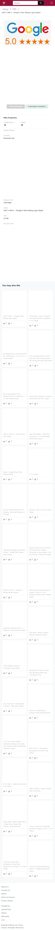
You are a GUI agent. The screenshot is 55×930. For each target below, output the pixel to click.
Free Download (15, 106)
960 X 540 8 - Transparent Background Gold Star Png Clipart (32, 750)
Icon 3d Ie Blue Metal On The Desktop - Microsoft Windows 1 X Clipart (14, 512)
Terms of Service (8, 897)
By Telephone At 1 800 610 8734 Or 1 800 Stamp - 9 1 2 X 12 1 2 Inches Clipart (14, 356)
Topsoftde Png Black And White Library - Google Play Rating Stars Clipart (20, 552)
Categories (5, 906)
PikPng (5, 9)
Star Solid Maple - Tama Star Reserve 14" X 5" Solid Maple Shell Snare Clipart (39, 437)
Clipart (3, 913)
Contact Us (5, 890)
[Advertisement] (27, 76)
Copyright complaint (37, 106)
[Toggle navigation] (51, 3)
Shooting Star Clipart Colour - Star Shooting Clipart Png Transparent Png (33, 672)
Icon (3, 920)
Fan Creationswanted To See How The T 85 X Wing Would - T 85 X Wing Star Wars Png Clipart (40, 358)
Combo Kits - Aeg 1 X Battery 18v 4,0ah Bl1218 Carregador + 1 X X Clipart (40, 318)
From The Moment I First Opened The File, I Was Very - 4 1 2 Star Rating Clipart (14, 396)
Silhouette (5, 916)
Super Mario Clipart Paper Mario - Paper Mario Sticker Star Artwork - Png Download (20, 823)
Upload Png (6, 909)
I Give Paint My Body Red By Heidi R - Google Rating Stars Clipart (33, 868)
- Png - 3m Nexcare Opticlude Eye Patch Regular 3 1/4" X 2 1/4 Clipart (34, 828)
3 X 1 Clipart (33, 475)
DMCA (3, 894)
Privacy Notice (7, 901)
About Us (5, 887)
